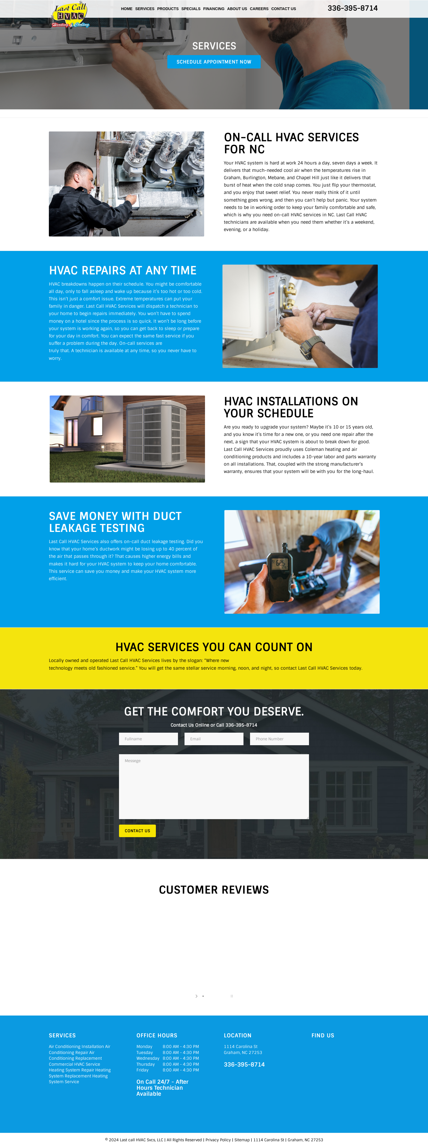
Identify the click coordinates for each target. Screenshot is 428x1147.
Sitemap (242, 1139)
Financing (214, 9)
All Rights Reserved (184, 1139)
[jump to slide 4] (219, 996)
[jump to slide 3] (214, 996)
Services (144, 9)
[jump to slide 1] (203, 996)
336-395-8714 (353, 8)
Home (126, 9)
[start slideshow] (197, 996)
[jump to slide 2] (208, 996)
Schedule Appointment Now (214, 62)
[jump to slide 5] (225, 996)
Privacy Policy (218, 1139)
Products (168, 9)
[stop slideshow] (231, 996)
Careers (259, 9)
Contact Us (283, 9)
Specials (190, 9)
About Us (237, 9)
